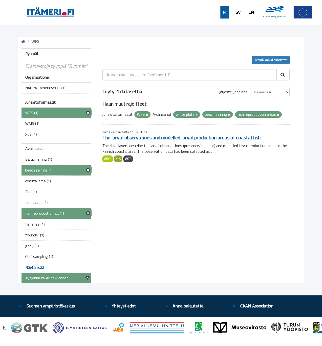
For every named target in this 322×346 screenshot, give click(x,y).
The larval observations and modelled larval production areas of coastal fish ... (183, 137)
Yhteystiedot (124, 306)
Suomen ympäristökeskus (50, 306)
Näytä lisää (34, 267)
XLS (118, 158)
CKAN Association (256, 306)
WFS (128, 158)
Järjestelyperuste (233, 92)
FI (224, 12)
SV (238, 12)
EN (251, 12)
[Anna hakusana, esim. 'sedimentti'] (189, 74)
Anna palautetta (187, 306)
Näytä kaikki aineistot (270, 59)
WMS (107, 158)
